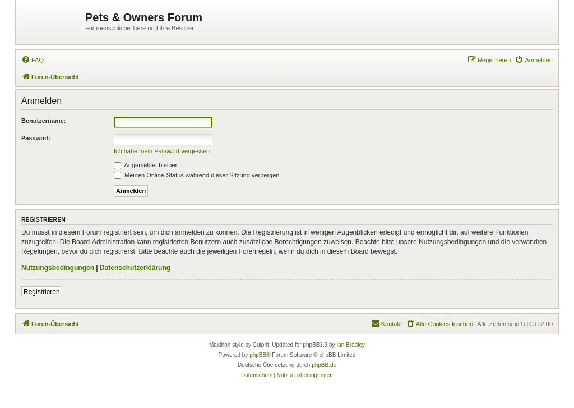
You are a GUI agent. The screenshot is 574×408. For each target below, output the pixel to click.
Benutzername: (43, 120)
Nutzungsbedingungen (57, 268)
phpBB (257, 355)
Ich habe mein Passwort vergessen (162, 151)
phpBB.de (324, 365)
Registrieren (42, 292)
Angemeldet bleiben (146, 165)
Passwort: (36, 138)
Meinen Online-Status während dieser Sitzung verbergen (196, 175)
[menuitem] (32, 60)
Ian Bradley (350, 345)
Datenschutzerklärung (135, 268)
